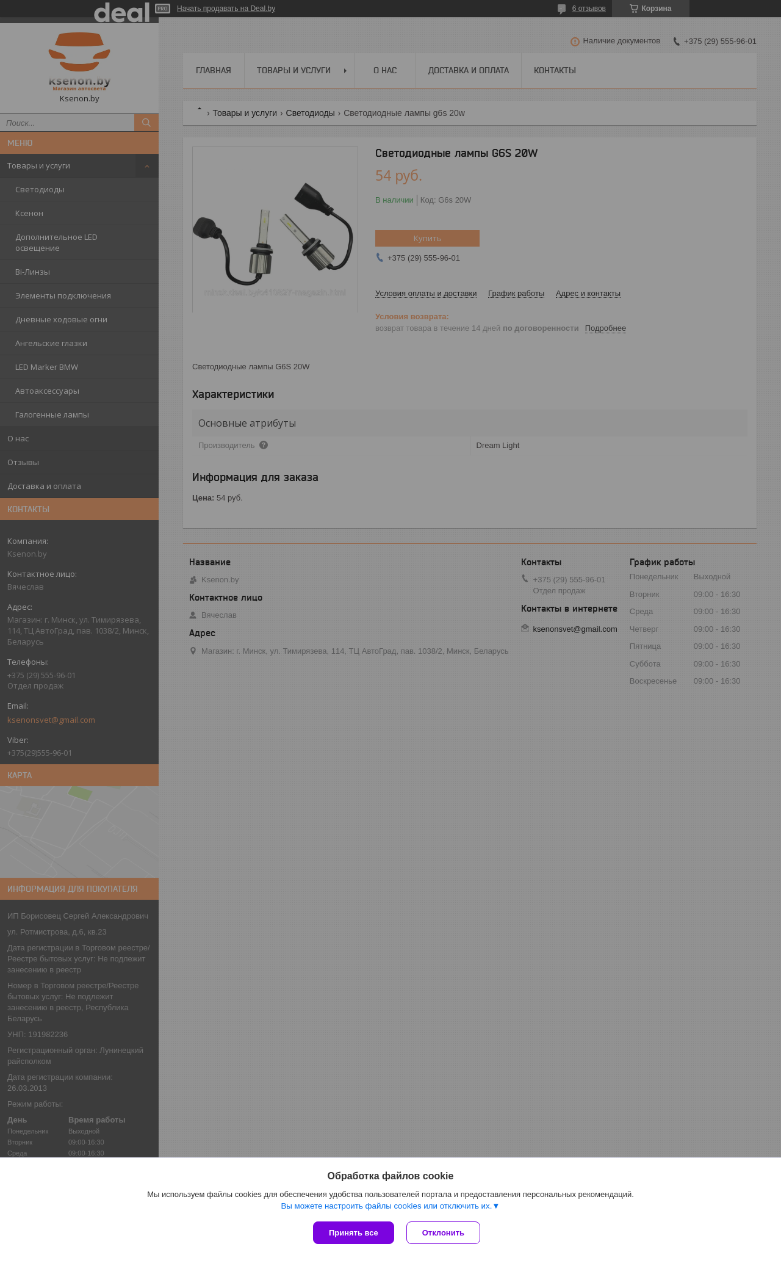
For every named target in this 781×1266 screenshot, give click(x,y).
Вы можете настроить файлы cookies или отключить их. (386, 1205)
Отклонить (443, 1232)
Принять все (353, 1232)
